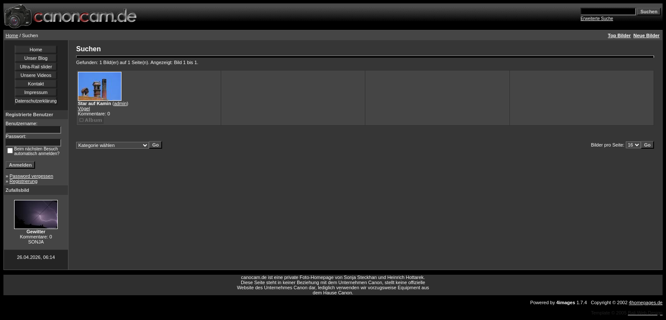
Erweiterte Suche (596, 18)
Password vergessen (31, 176)
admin (120, 103)
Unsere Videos (36, 75)
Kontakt (36, 83)
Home (12, 35)
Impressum (35, 92)
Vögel (84, 108)
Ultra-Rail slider (36, 66)
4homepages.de (646, 302)
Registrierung (23, 181)
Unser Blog (35, 58)
